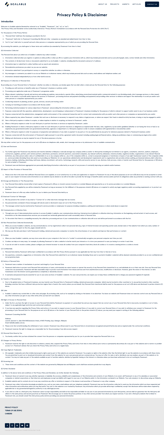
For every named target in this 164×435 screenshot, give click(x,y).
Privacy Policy (11, 407)
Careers (8, 414)
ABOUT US (102, 4)
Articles (137, 4)
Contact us (152, 4)
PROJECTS (114, 4)
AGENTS (125, 4)
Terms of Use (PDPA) (13, 410)
